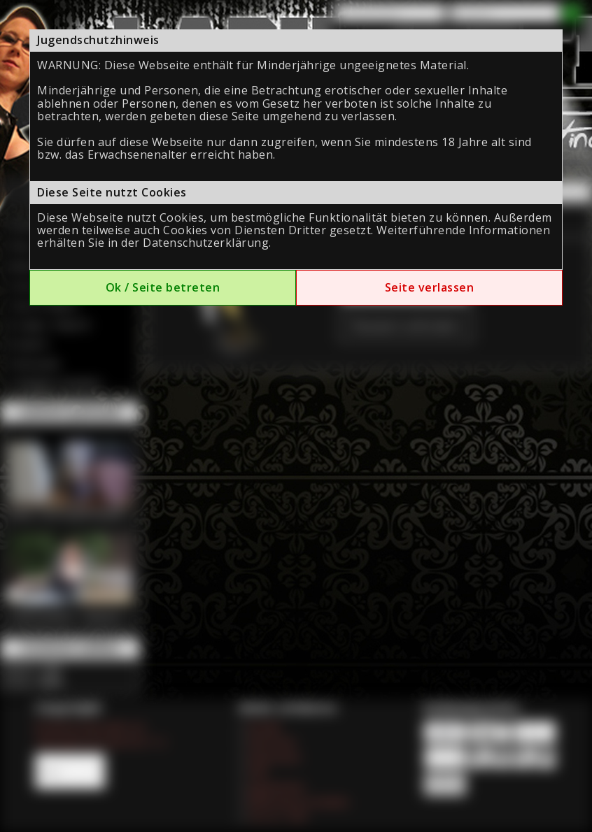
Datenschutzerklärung (206, 242)
